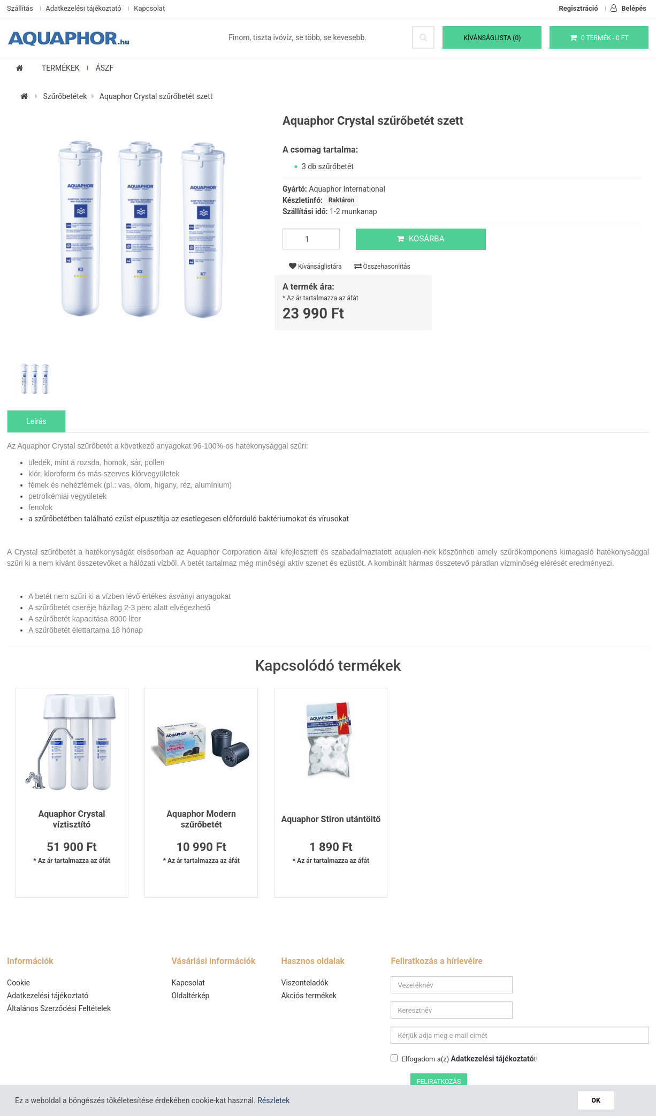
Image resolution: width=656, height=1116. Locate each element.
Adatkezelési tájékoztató (83, 8)
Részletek (273, 1100)
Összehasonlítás (382, 267)
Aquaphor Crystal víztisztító (70, 819)
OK (596, 1100)
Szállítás (20, 8)
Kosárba (420, 239)
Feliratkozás (620, 1036)
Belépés (628, 8)
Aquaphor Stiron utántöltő (328, 820)
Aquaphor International (347, 189)
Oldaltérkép (191, 996)
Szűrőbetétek (65, 97)
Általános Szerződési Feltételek (59, 1009)
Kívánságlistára (315, 267)
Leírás (36, 421)
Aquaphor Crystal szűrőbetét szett (156, 97)
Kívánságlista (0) (492, 38)
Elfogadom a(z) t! (464, 1034)
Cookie (18, 983)
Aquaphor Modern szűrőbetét (199, 819)
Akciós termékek (309, 996)
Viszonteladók (305, 983)
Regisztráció (578, 8)
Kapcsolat (149, 8)
